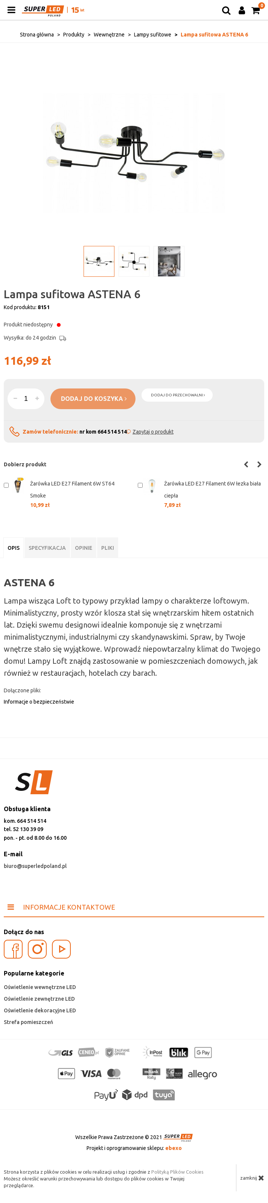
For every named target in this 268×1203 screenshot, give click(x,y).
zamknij (252, 1178)
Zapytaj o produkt (153, 432)
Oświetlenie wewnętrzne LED (40, 987)
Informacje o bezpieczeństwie (39, 702)
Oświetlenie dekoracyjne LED (40, 1010)
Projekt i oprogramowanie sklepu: (134, 1148)
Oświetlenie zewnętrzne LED (39, 999)
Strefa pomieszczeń (28, 1022)
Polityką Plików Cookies (177, 1171)
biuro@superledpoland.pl (35, 866)
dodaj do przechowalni (178, 395)
